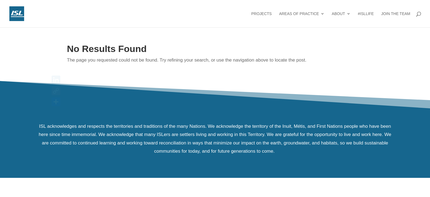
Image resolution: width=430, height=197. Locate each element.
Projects (261, 14)
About (338, 14)
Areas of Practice (299, 14)
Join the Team (395, 14)
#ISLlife (366, 14)
